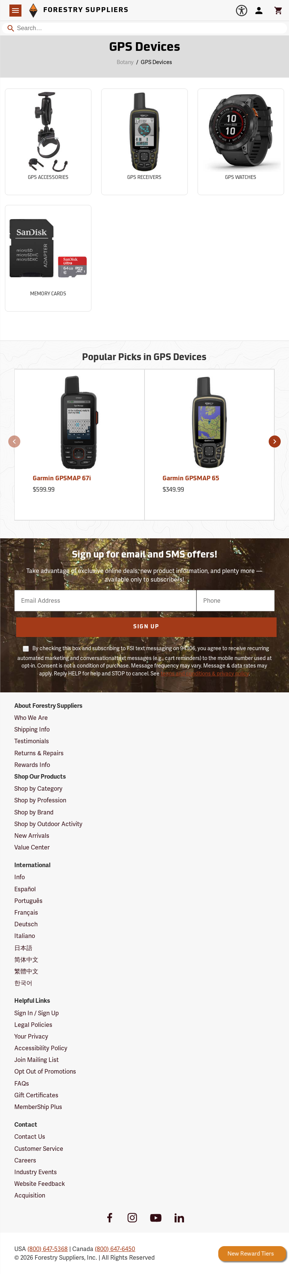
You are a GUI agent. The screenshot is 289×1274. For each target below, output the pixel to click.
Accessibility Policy (40, 1048)
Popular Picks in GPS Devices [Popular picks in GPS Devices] (144, 357)
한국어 (23, 983)
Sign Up (146, 627)
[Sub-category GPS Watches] (241, 142)
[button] (14, 441)
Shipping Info (32, 729)
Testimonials (31, 741)
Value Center (32, 847)
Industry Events (35, 1172)
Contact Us (29, 1137)
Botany (125, 62)
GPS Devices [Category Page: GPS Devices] (144, 48)
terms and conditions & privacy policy (205, 673)
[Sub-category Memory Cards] (48, 258)
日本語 (23, 948)
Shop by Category (38, 789)
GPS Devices (156, 62)
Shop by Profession (40, 800)
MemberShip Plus (38, 1107)
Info (19, 877)
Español (25, 889)
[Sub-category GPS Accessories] (48, 142)
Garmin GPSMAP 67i (62, 479)
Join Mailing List (36, 1060)
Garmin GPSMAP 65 (191, 479)
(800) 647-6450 (115, 1249)
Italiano (24, 936)
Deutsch (26, 924)
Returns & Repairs (39, 753)
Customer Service (38, 1149)
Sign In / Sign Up (36, 1013)
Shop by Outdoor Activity (48, 824)
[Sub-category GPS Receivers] (144, 142)
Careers (25, 1160)
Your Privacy (31, 1036)
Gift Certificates (36, 1095)
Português (28, 901)
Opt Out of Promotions (45, 1071)
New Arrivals (31, 836)
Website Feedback (39, 1184)
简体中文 (26, 960)
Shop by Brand (33, 812)
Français (26, 913)
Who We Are (31, 718)
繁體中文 (26, 971)
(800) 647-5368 (47, 1249)
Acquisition (29, 1195)
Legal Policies (33, 1025)
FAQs (21, 1084)
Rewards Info (32, 765)
